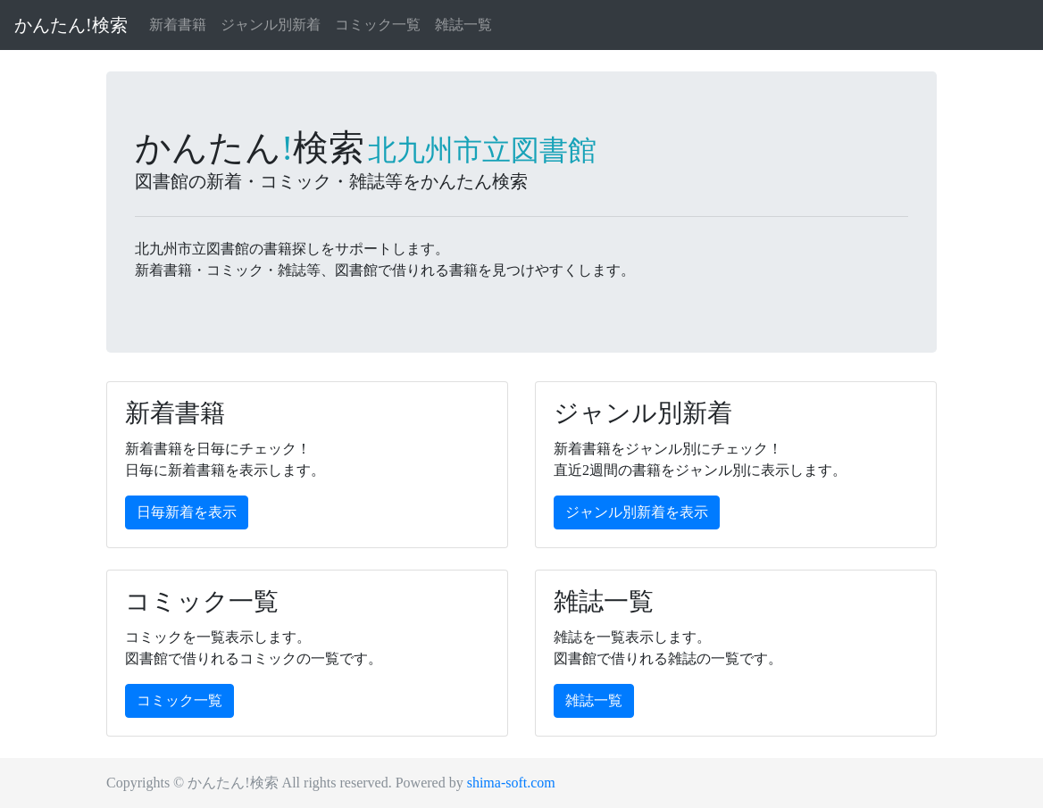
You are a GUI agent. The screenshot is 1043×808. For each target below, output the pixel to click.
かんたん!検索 (71, 25)
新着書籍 (177, 24)
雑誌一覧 (463, 24)
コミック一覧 (378, 24)
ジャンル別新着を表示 (636, 512)
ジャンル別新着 (271, 24)
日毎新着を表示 (187, 512)
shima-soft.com (511, 782)
